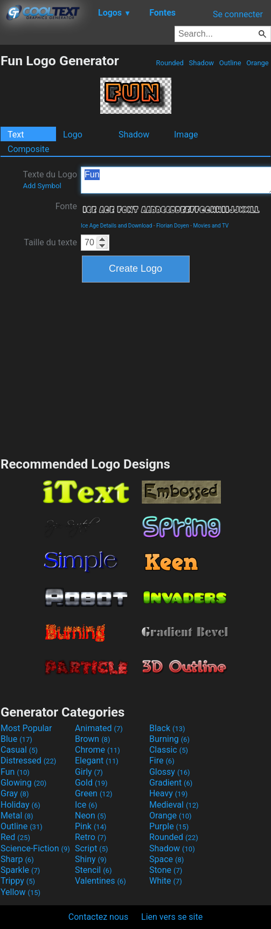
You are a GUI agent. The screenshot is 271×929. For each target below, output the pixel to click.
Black (167, 728)
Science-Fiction (35, 848)
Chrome (97, 750)
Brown (92, 739)
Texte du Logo (50, 179)
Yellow (20, 892)
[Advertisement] (135, 368)
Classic (168, 750)
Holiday (20, 805)
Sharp (17, 859)
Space (166, 859)
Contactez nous (98, 917)
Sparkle (20, 870)
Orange (257, 63)
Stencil (93, 870)
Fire (162, 760)
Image (186, 134)
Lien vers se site (172, 917)
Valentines (100, 881)
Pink (91, 826)
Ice (86, 805)
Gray (15, 793)
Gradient (170, 782)
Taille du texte (50, 242)
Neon (90, 815)
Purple (169, 826)
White (165, 881)
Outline (230, 63)
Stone (165, 870)
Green (94, 793)
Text (16, 134)
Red (15, 837)
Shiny (91, 859)
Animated (99, 728)
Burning (169, 739)
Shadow (201, 63)
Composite (29, 149)
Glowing (23, 782)
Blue (16, 739)
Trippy (18, 881)
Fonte (66, 206)
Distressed (28, 760)
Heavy (168, 793)
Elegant (97, 760)
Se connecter (238, 14)
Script (91, 848)
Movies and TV (210, 226)
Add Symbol (42, 186)
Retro (90, 837)
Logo (72, 134)
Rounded (169, 63)
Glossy (169, 772)
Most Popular (26, 728)
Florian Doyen (172, 226)
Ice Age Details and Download (116, 226)
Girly (89, 772)
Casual (19, 750)
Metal (17, 815)
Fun (15, 772)
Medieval (174, 805)
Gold (91, 782)
